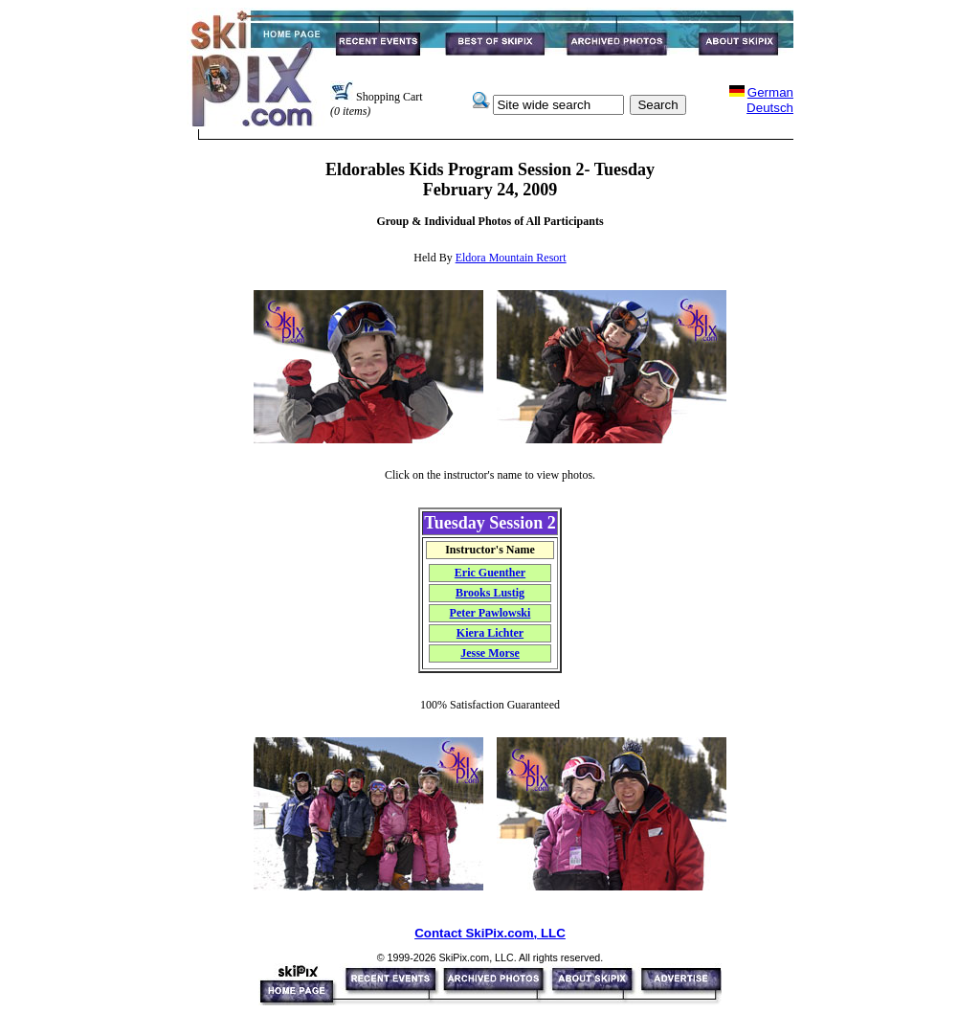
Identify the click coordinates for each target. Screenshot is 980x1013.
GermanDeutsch (769, 100)
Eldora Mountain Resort (511, 257)
